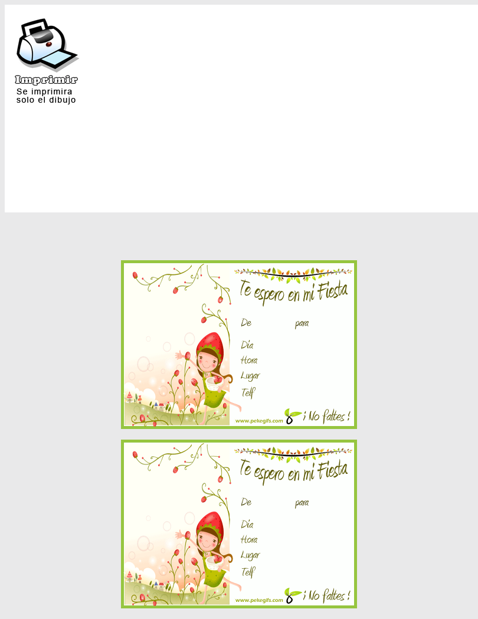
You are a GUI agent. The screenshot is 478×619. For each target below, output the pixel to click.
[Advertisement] (337, 70)
